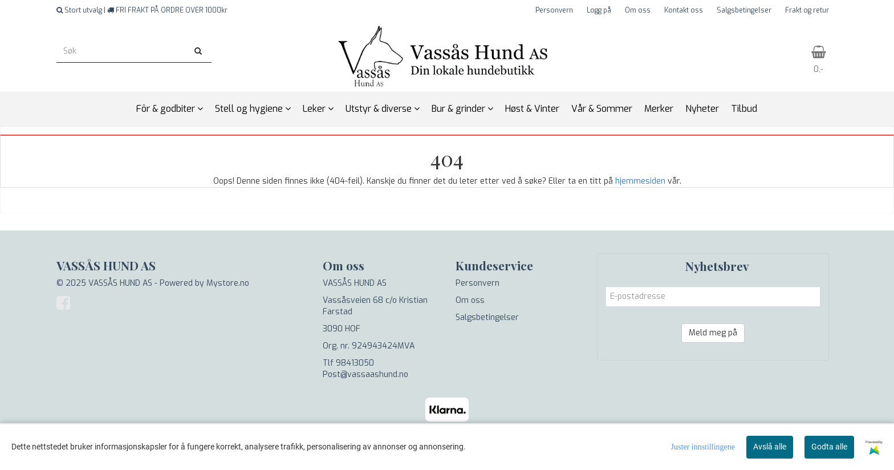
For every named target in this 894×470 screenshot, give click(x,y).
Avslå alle (769, 446)
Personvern (554, 10)
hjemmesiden (640, 181)
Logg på (599, 10)
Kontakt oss (683, 10)
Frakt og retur (807, 10)
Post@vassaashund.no (365, 374)
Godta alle (829, 446)
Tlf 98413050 (348, 363)
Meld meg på (713, 332)
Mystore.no (227, 283)
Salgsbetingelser (744, 10)
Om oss (638, 10)
